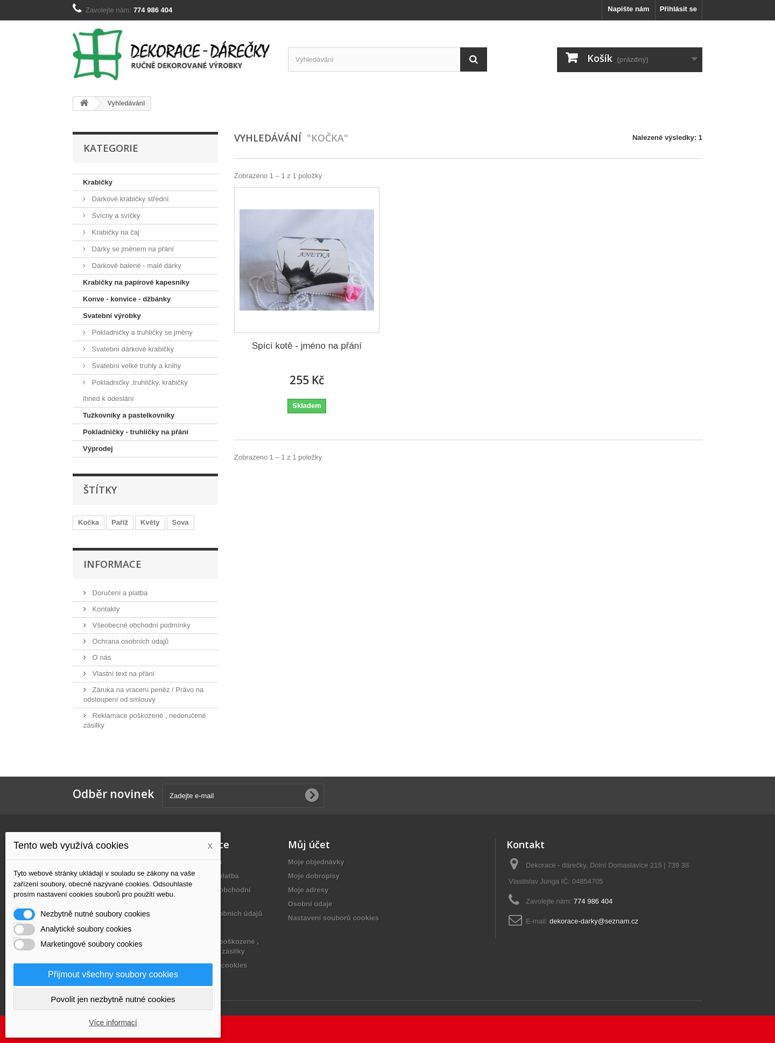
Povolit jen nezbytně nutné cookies (113, 999)
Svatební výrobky (112, 316)
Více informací (113, 1022)
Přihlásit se (678, 9)
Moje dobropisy (314, 876)
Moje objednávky (316, 862)
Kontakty (104, 609)
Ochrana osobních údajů (129, 641)
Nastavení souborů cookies (333, 918)
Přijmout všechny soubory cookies (113, 974)
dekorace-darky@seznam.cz (593, 921)
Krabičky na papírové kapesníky (136, 282)
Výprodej (98, 449)
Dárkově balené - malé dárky (135, 266)
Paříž (119, 522)
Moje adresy (308, 890)
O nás (100, 657)
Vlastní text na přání (122, 674)
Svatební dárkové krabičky (132, 349)
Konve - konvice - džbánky (127, 299)
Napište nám (628, 9)
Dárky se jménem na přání (132, 249)
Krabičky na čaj (114, 232)
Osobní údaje (310, 904)
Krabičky (97, 182)
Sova (180, 522)
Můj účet (309, 844)
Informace (112, 564)
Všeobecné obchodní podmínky (140, 625)
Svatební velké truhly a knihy (135, 366)
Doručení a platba (118, 593)
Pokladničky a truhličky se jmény (141, 332)
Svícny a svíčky (115, 216)
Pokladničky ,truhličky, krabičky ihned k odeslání (135, 390)
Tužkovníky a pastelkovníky (128, 415)
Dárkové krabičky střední (129, 199)
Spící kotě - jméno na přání (307, 346)
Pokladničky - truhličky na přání (135, 432)
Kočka (88, 522)
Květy (149, 522)
